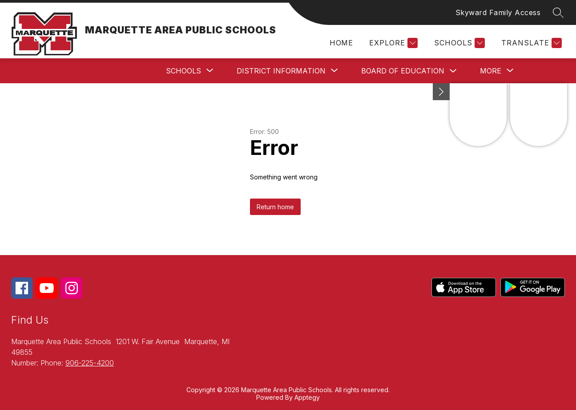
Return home (275, 207)
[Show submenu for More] (490, 70)
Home (341, 42)
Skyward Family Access (498, 12)
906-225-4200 (89, 362)
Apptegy (307, 397)
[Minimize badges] (441, 91)
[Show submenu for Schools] (183, 70)
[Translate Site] (530, 43)
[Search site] (558, 12)
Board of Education (402, 70)
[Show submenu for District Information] (281, 70)
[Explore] (392, 43)
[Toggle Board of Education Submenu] (453, 71)
